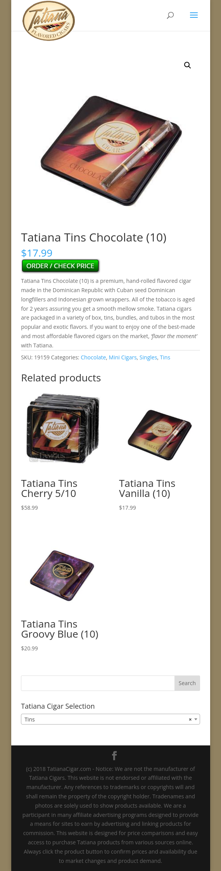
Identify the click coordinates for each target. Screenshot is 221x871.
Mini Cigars (123, 357)
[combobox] (110, 719)
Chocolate (93, 357)
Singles (148, 357)
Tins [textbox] (108, 719)
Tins (165, 357)
